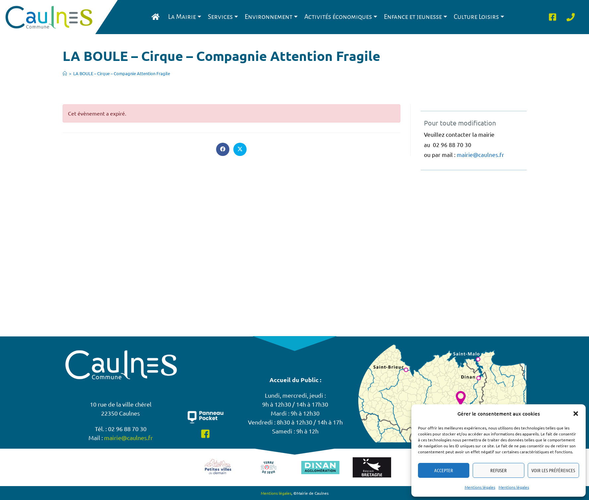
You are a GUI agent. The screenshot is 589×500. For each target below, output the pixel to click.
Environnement (271, 16)
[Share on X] (240, 149)
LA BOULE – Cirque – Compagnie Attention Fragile (121, 73)
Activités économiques (340, 16)
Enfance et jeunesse (415, 16)
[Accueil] (65, 73)
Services (223, 16)
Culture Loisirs (479, 16)
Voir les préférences (553, 470)
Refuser (498, 470)
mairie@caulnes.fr (480, 154)
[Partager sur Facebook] (222, 149)
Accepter (443, 470)
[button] (575, 413)
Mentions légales (480, 487)
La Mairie (184, 16)
